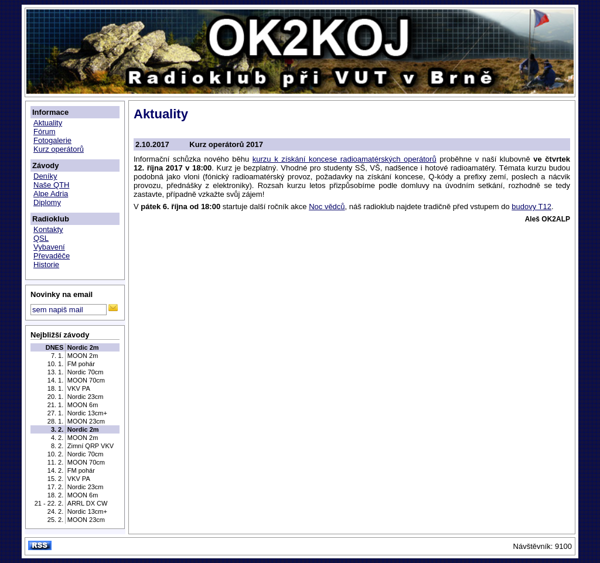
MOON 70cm (86, 380)
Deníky (45, 176)
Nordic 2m (83, 347)
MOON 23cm (86, 421)
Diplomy (47, 202)
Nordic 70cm (85, 372)
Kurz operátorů (58, 149)
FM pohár (81, 363)
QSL (41, 238)
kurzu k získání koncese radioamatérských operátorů (345, 159)
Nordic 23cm (85, 396)
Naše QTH (51, 184)
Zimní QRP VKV (90, 445)
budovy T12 (531, 206)
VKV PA (78, 388)
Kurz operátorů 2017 (226, 144)
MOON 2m (82, 355)
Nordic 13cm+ (87, 413)
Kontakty (48, 229)
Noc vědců (327, 206)
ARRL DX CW (87, 503)
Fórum (44, 131)
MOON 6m (82, 404)
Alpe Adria (50, 193)
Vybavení (49, 247)
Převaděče (51, 255)
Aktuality (47, 122)
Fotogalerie (52, 140)
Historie (46, 264)
